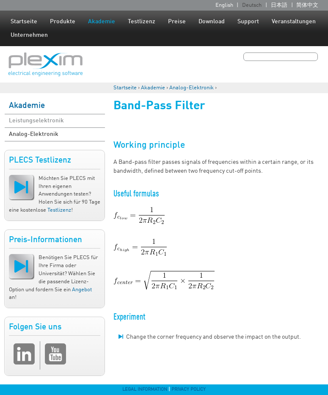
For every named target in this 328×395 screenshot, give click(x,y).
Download (211, 22)
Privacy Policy (188, 389)
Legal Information (144, 389)
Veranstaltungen (294, 22)
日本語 (279, 5)
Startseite (24, 22)
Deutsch (252, 5)
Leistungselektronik (36, 121)
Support (248, 22)
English (224, 5)
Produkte (62, 22)
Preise (177, 22)
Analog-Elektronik (191, 88)
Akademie (101, 22)
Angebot (82, 290)
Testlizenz (141, 22)
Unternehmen (29, 35)
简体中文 (307, 5)
